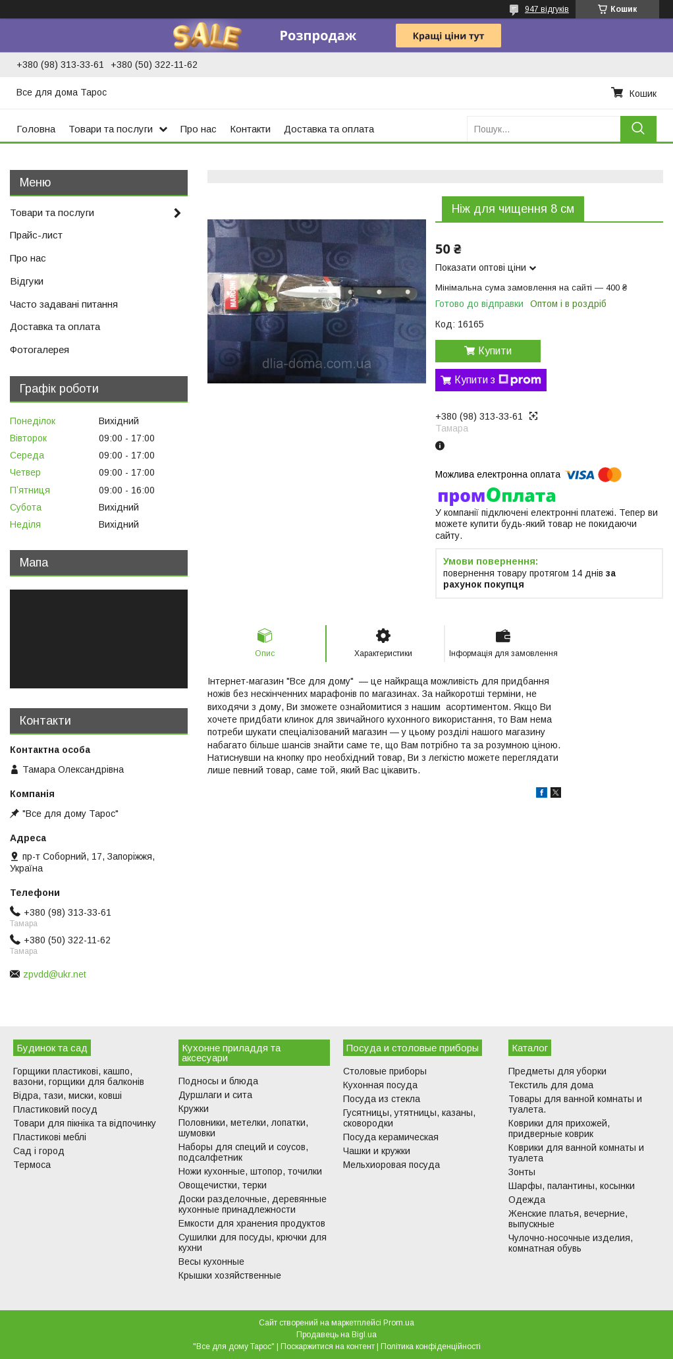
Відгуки (26, 281)
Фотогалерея (39, 349)
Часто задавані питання (64, 304)
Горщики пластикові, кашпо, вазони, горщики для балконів (78, 1076)
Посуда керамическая (391, 1137)
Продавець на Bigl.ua (336, 1334)
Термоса (32, 1164)
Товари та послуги (110, 128)
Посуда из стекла (381, 1099)
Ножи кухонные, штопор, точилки (250, 1171)
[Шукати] (638, 129)
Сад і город (39, 1151)
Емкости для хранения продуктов (251, 1223)
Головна (35, 128)
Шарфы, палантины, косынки (571, 1185)
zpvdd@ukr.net (54, 974)
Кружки (193, 1108)
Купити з (497, 380)
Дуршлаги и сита (215, 1095)
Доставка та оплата (329, 128)
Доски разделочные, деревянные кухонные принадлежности (252, 1204)
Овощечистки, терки (222, 1185)
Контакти (250, 128)
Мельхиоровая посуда (391, 1164)
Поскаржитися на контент (328, 1346)
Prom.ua (398, 1322)
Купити (495, 350)
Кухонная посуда (380, 1085)
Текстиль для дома (550, 1085)
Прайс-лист (36, 234)
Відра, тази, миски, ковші (67, 1095)
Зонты (521, 1172)
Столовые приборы (385, 1071)
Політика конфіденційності (431, 1346)
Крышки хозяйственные (229, 1275)
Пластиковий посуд (55, 1109)
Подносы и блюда (218, 1081)
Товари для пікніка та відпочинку (84, 1123)
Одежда (526, 1199)
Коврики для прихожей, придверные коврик (559, 1128)
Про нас (198, 128)
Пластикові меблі (49, 1137)
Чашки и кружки (376, 1151)
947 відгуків (547, 9)
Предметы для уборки (557, 1071)
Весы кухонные (211, 1261)
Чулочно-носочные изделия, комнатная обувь (570, 1243)
